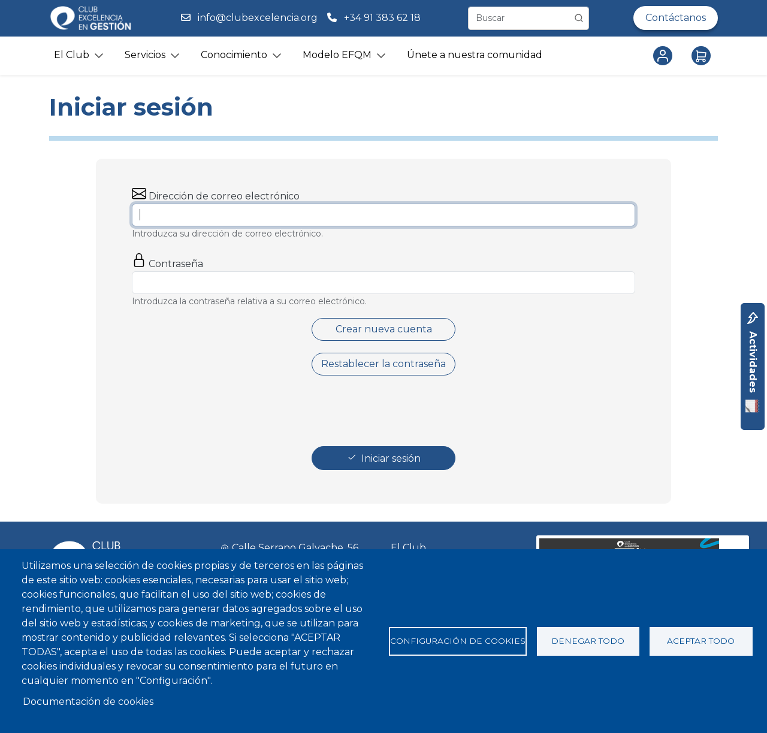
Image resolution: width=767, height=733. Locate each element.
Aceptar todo (701, 641)
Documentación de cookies (88, 701)
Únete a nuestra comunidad (474, 54)
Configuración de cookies (458, 641)
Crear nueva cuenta (384, 329)
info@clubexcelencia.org (258, 17)
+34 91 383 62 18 (383, 17)
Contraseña (176, 263)
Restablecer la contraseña (383, 363)
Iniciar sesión (391, 458)
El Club (408, 547)
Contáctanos (675, 17)
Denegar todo (587, 641)
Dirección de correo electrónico (224, 196)
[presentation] (385, 410)
